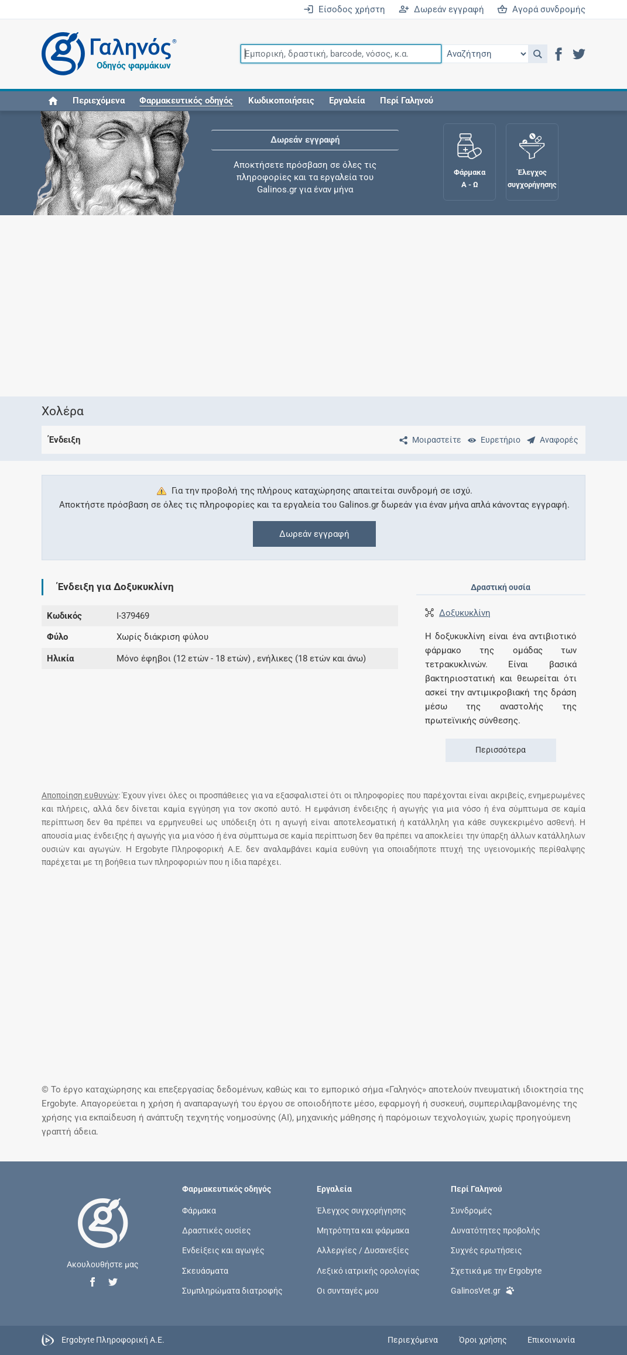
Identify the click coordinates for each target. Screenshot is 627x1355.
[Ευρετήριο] (491, 439)
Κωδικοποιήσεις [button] (281, 100)
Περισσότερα (500, 749)
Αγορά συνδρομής (541, 9)
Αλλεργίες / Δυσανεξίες (363, 1250)
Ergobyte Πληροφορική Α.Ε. (113, 1339)
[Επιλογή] (485, 53)
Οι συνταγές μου (348, 1290)
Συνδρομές (471, 1210)
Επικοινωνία (551, 1339)
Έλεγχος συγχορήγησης (361, 1210)
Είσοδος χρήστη (344, 9)
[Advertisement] (314, 306)
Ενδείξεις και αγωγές (223, 1250)
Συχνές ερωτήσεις (486, 1250)
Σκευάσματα (205, 1270)
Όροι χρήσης (483, 1339)
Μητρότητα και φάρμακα (363, 1230)
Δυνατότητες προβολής (495, 1230)
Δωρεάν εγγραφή (441, 9)
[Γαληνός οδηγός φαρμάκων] (106, 54)
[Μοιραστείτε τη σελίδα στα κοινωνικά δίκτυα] (428, 439)
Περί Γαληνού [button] (406, 100)
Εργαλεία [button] (347, 100)
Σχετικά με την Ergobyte (496, 1270)
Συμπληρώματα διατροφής (232, 1290)
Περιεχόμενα (99, 100)
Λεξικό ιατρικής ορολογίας (368, 1270)
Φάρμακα (199, 1210)
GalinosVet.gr (483, 1290)
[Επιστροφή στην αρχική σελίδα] (103, 1235)
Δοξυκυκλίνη (465, 613)
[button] (537, 53)
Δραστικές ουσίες (216, 1230)
